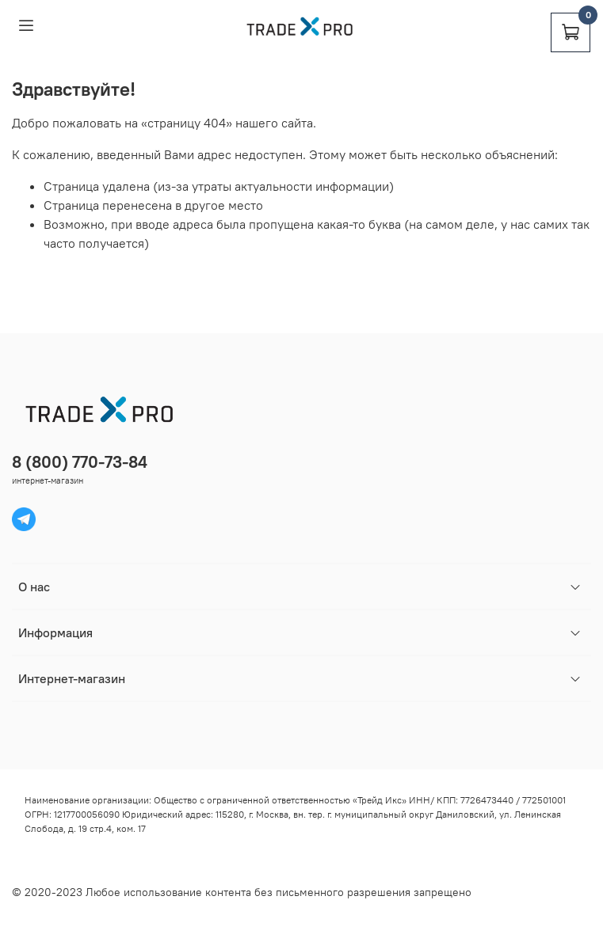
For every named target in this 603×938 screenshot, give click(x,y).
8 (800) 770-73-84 (79, 462)
